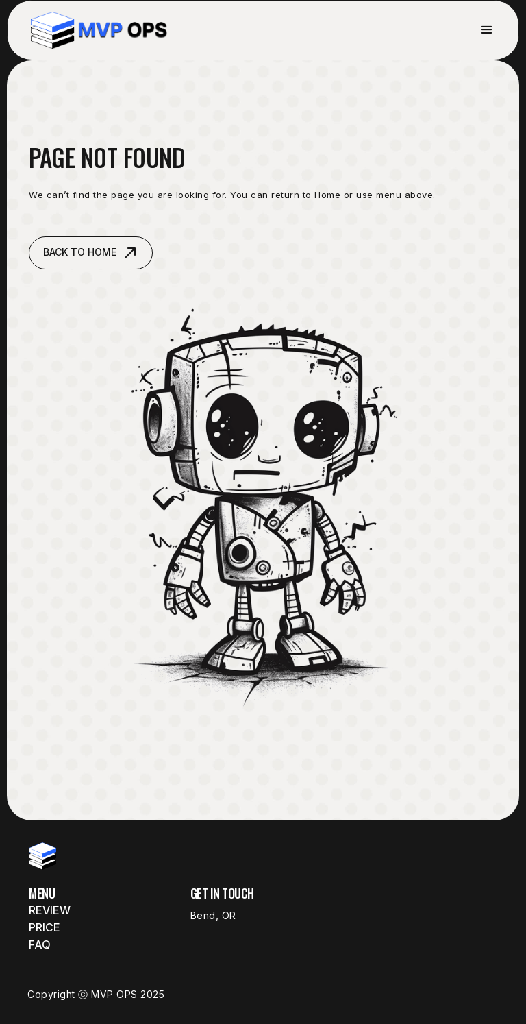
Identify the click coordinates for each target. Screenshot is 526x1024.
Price (44, 927)
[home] (99, 30)
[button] (487, 30)
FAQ (40, 944)
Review (50, 910)
